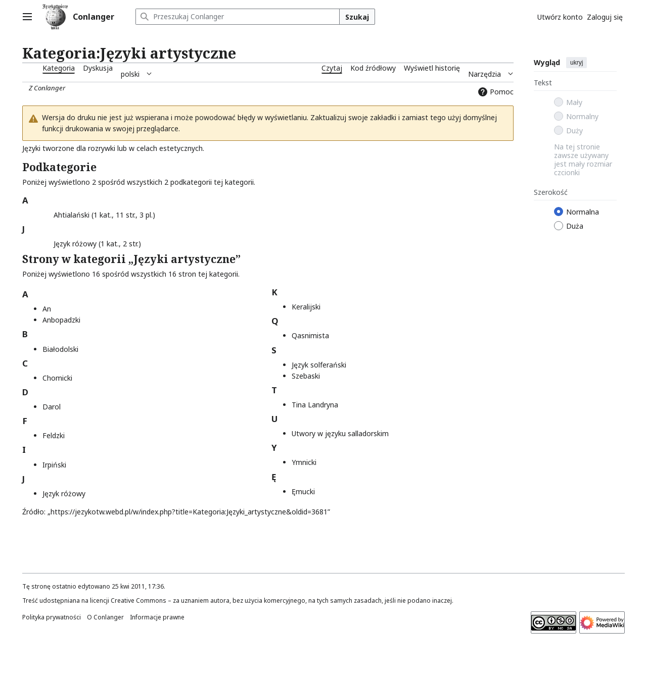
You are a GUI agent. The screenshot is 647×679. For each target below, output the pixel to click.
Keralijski (306, 306)
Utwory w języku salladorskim (340, 433)
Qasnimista (310, 335)
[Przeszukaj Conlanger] (237, 17)
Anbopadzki (61, 320)
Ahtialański (71, 215)
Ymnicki (304, 462)
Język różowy (75, 243)
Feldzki (53, 435)
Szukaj (357, 17)
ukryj (576, 62)
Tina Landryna (315, 404)
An (46, 309)
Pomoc (495, 91)
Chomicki (57, 378)
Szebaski (306, 376)
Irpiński (54, 464)
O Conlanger (105, 617)
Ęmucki (303, 491)
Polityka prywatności (51, 617)
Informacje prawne (157, 617)
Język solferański (319, 365)
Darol (51, 406)
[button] (48, 213)
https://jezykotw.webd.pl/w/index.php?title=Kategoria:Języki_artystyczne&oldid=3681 (189, 511)
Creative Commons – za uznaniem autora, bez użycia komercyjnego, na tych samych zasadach (246, 600)
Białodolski (60, 349)
